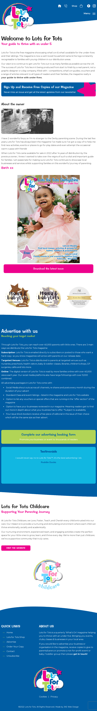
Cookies (43, 697)
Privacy (54, 697)
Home (10, 632)
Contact (11, 651)
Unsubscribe (13, 656)
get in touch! (80, 654)
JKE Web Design (71, 707)
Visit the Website (15, 548)
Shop (74, 6)
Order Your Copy (15, 646)
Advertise (11, 642)
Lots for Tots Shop (16, 637)
